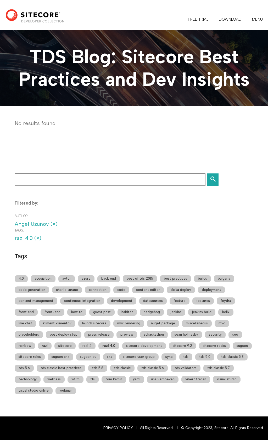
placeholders (29, 334)
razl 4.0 (108, 346)
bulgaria (224, 278)
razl (45, 346)
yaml (136, 379)
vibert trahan (195, 379)
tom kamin (113, 379)
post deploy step (63, 334)
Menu (257, 19)
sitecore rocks (214, 346)
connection (98, 290)
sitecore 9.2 (182, 346)
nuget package (163, 323)
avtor (66, 278)
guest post (102, 312)
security (215, 334)
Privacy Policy (118, 428)
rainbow (25, 346)
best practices (175, 278)
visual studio (227, 379)
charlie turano (67, 290)
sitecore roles (30, 357)
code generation (32, 290)
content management (36, 301)
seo (235, 334)
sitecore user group (139, 357)
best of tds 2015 (140, 278)
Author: (22, 216)
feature (180, 301)
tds (185, 357)
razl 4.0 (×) (28, 238)
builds (202, 278)
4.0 (21, 278)
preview (126, 334)
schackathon (154, 334)
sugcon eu (88, 357)
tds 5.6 (24, 368)
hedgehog (152, 312)
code (121, 290)
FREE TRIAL (198, 19)
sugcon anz (60, 357)
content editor (148, 290)
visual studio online (34, 390)
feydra (226, 301)
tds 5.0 (204, 357)
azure (86, 278)
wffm (75, 379)
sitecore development (144, 346)
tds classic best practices (61, 368)
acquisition (43, 278)
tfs (92, 379)
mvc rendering (128, 323)
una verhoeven (163, 379)
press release (99, 334)
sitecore (65, 346)
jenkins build (201, 312)
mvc (222, 323)
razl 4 (87, 346)
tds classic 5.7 (218, 368)
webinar (65, 390)
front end (26, 312)
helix (226, 312)
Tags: (19, 230)
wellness (54, 379)
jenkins (176, 312)
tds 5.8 (97, 368)
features (203, 301)
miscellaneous (197, 323)
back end (108, 278)
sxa (109, 357)
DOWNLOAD (230, 19)
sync (168, 357)
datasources (153, 301)
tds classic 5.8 (232, 357)
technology (28, 379)
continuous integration (82, 301)
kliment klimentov (57, 323)
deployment (211, 290)
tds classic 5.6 (152, 368)
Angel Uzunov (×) (36, 224)
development (121, 301)
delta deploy (181, 290)
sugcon (242, 346)
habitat (127, 312)
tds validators (186, 368)
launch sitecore (94, 323)
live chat (25, 323)
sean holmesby (186, 334)
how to (76, 312)
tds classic (122, 368)
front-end (52, 312)
